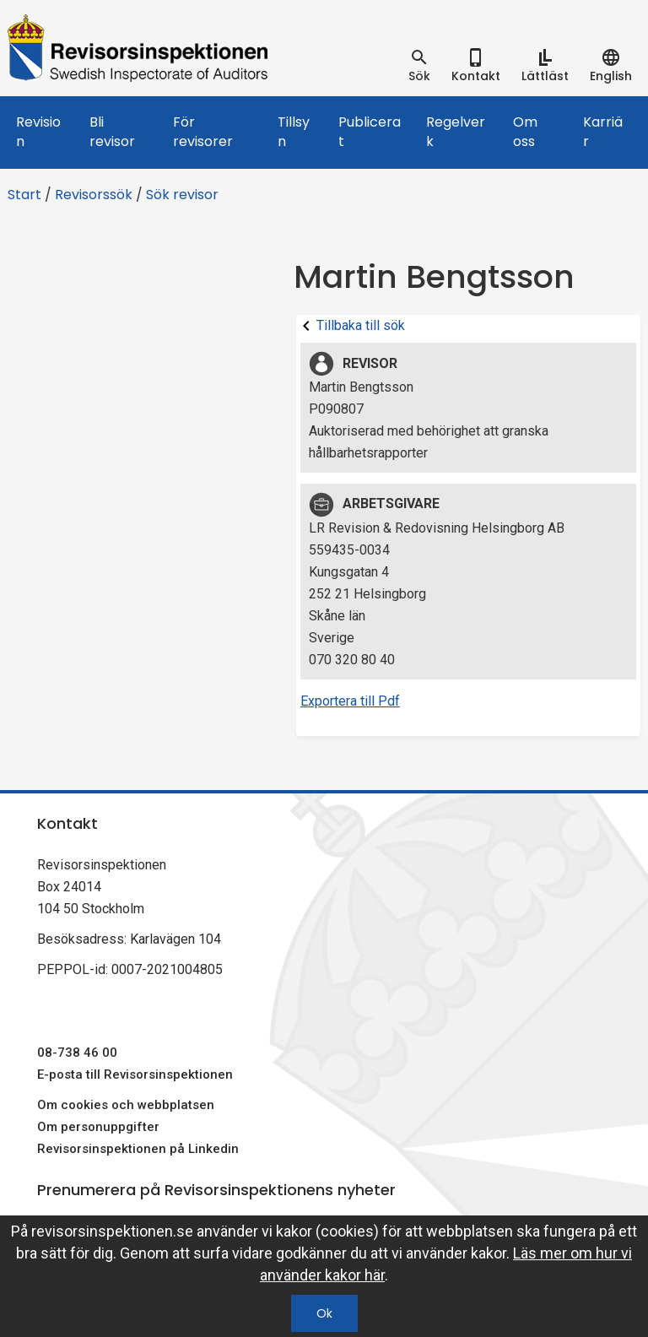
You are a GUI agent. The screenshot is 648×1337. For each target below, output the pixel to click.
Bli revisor (112, 131)
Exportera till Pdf (350, 701)
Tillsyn (294, 131)
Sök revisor (182, 194)
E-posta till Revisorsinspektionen (135, 1074)
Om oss (525, 131)
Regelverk (455, 131)
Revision (38, 131)
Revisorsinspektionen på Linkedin (138, 1148)
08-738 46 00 (77, 1052)
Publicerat (369, 131)
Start (24, 194)
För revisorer (203, 131)
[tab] (419, 66)
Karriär (603, 131)
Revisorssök (93, 194)
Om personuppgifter (98, 1126)
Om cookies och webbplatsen (125, 1104)
